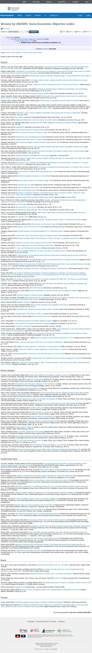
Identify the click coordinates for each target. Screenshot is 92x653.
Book (35, 52)
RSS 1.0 (71, 32)
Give (87, 2)
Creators (45, 49)
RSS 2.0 (80, 32)
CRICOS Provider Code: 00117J (46, 645)
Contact (75, 2)
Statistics (61, 621)
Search (28, 15)
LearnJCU (62, 2)
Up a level (6, 29)
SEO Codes (10, 37)
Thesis (40, 52)
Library (48, 2)
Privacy (47, 649)
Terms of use (39, 649)
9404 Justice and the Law (24, 41)
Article (8, 52)
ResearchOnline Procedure (46, 621)
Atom (63, 32)
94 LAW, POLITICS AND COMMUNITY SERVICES (28, 39)
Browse (38, 15)
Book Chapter (16, 52)
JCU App (36, 2)
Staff (24, 2)
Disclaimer (54, 649)
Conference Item (27, 52)
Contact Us (54, 15)
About (19, 15)
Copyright (30, 621)
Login (80, 15)
